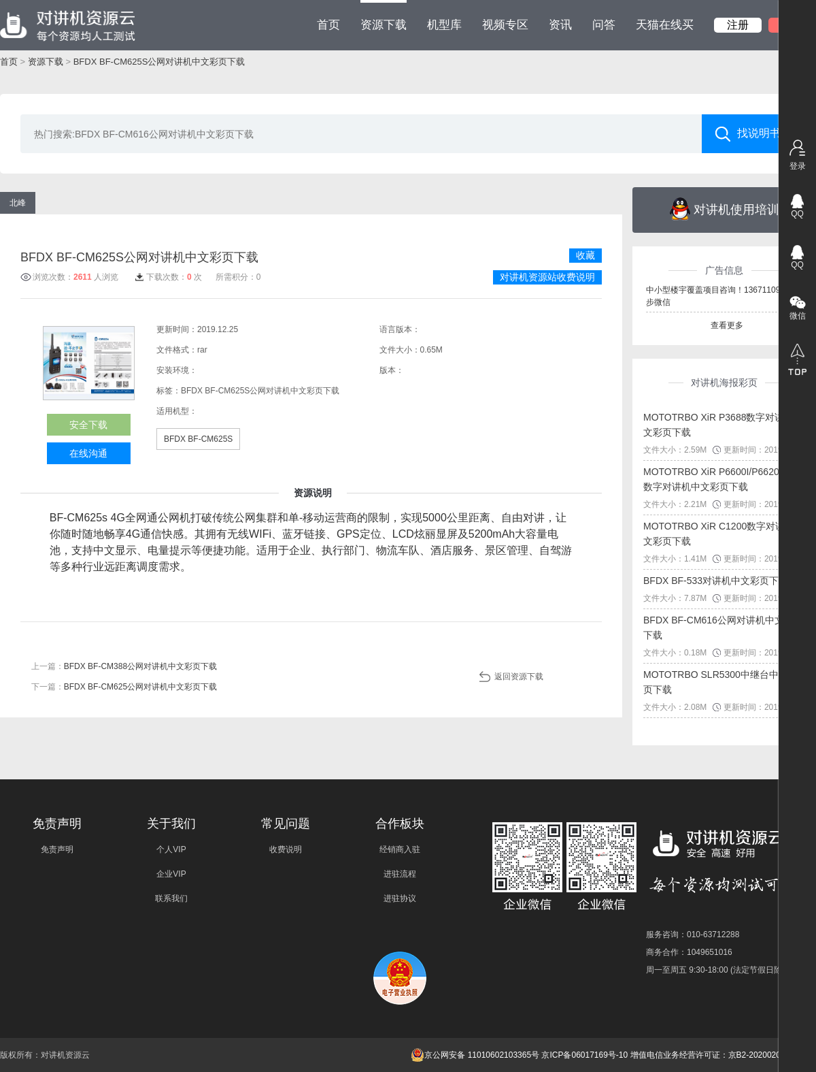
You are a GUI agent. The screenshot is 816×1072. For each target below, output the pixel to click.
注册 (738, 25)
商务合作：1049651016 (689, 952)
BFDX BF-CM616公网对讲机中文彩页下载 (723, 627)
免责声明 (57, 849)
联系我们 (171, 898)
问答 (603, 24)
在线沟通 (88, 453)
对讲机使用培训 (724, 209)
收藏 (585, 255)
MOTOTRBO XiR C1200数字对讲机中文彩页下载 (723, 534)
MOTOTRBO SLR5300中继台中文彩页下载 (720, 682)
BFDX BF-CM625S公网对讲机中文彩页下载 (159, 61)
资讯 (560, 24)
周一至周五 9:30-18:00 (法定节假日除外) (719, 970)
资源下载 (383, 15)
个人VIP (171, 849)
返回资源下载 (518, 676)
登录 (797, 166)
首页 (328, 24)
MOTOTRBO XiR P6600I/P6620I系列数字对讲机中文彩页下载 (722, 479)
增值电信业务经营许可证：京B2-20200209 (707, 1055)
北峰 (18, 203)
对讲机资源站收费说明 (547, 277)
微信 (797, 316)
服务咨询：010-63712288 (692, 934)
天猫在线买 (665, 24)
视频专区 (505, 24)
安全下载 (88, 424)
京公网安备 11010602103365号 (475, 1055)
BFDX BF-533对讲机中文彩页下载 (715, 580)
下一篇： (124, 687)
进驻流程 (400, 874)
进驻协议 (400, 898)
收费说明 (285, 849)
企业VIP (171, 874)
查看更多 (727, 325)
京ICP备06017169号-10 (584, 1055)
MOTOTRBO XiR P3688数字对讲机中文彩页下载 (723, 425)
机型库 (444, 24)
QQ (797, 213)
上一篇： (124, 666)
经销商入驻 (399, 849)
